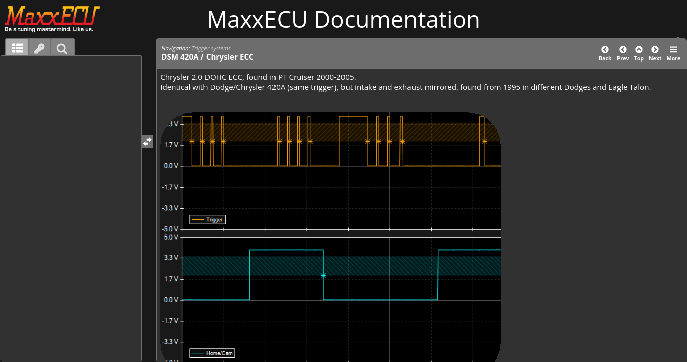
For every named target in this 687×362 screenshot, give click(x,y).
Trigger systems (211, 48)
